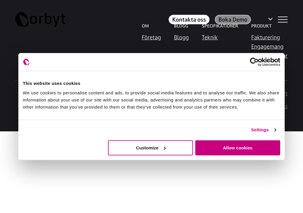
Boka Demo (232, 19)
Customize (151, 147)
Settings (260, 129)
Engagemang (267, 46)
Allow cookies (237, 147)
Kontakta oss (189, 19)
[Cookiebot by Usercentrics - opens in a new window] (254, 61)
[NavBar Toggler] (283, 19)
